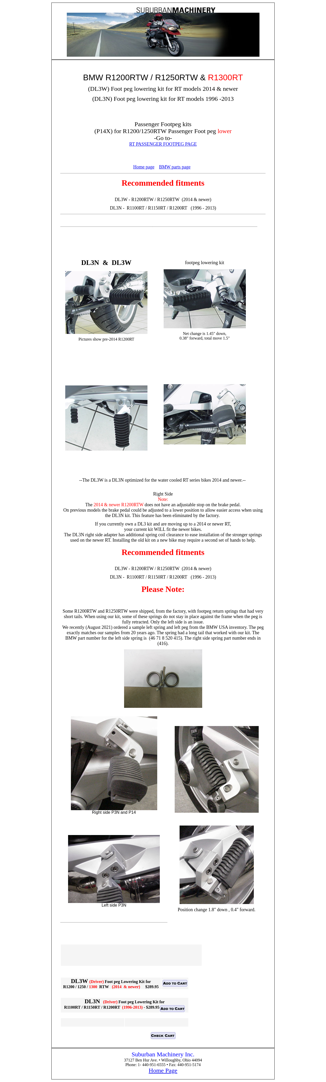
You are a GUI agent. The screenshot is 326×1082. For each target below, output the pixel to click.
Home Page (163, 1070)
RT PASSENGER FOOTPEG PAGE (163, 144)
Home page (143, 167)
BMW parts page (175, 167)
